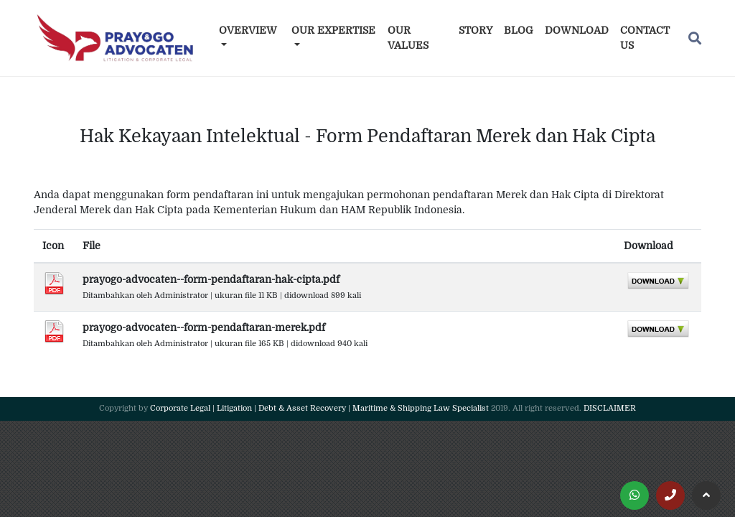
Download (577, 30)
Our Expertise (333, 30)
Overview (248, 30)
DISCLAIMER (610, 408)
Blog (518, 30)
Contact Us (645, 37)
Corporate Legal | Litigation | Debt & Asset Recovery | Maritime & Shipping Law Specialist (319, 408)
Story (475, 30)
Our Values (408, 37)
